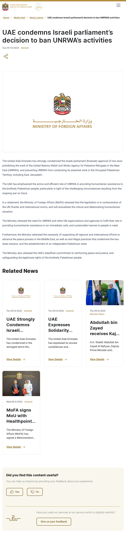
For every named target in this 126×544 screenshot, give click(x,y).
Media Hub (19, 17)
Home (6, 17)
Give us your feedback (54, 521)
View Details (15, 359)
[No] (35, 492)
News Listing (36, 17)
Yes (14, 492)
